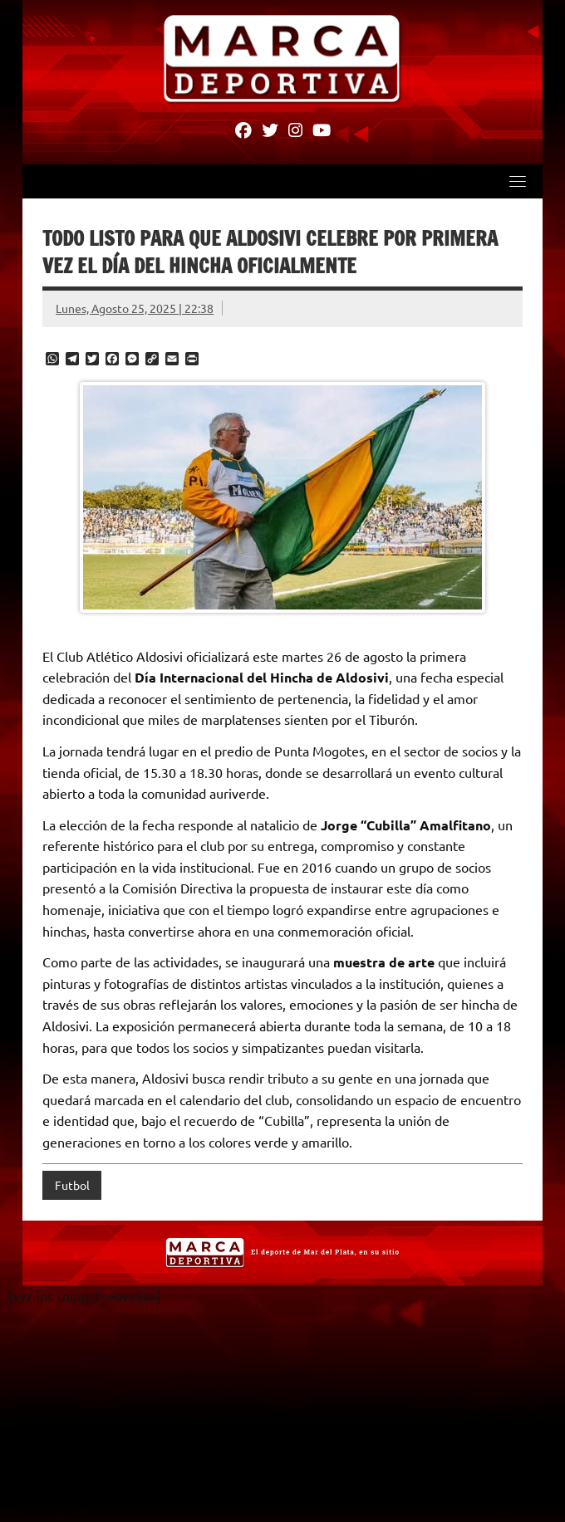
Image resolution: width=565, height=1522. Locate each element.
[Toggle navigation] (517, 181)
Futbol (72, 1185)
